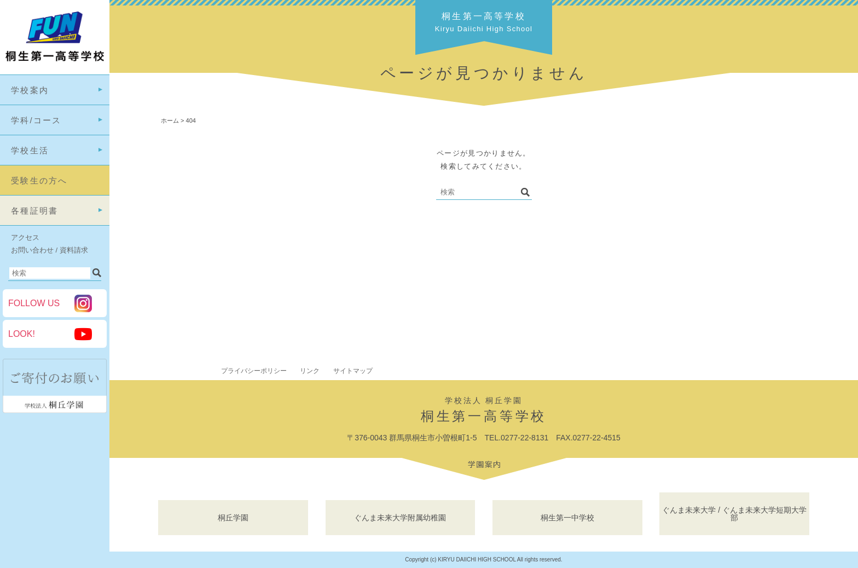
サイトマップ (353, 371)
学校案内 (30, 90)
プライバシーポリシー (254, 371)
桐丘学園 (233, 517)
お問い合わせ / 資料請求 (49, 250)
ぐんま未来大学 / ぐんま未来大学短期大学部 (734, 514)
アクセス (25, 237)
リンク (310, 371)
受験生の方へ (39, 180)
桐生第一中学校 (567, 517)
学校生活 (30, 150)
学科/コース (36, 120)
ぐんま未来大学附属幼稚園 (400, 517)
